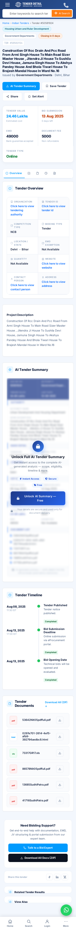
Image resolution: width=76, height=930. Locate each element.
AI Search (62, 13)
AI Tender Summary (21, 86)
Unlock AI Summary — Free (36, 498)
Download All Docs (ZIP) (38, 857)
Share (12, 96)
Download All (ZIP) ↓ (56, 704)
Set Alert (36, 96)
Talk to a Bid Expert (38, 847)
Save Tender (56, 86)
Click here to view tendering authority (22, 210)
